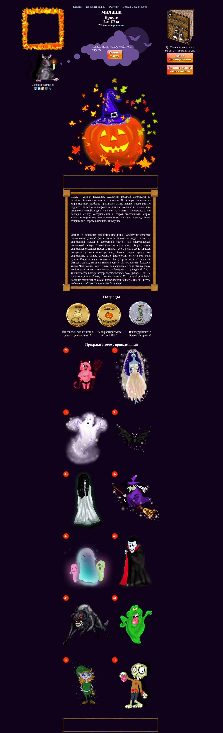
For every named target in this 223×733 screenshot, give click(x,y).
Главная (77, 6)
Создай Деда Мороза (134, 6)
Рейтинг (114, 6)
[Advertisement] (43, 28)
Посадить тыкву (95, 6)
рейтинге (119, 25)
